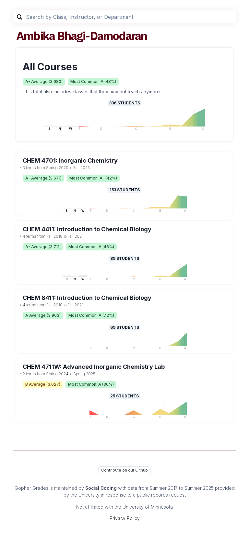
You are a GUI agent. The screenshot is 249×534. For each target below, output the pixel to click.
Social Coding (101, 488)
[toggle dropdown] (20, 167)
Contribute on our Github (124, 470)
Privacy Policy (125, 518)
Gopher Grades (31, 488)
